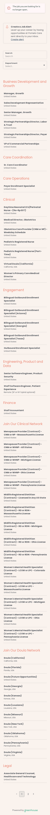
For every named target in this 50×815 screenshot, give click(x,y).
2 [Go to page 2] (28, 794)
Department (11, 63)
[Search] (25, 56)
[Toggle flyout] (44, 65)
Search (8, 53)
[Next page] (33, 794)
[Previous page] (16, 794)
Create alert (17, 39)
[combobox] (5, 66)
